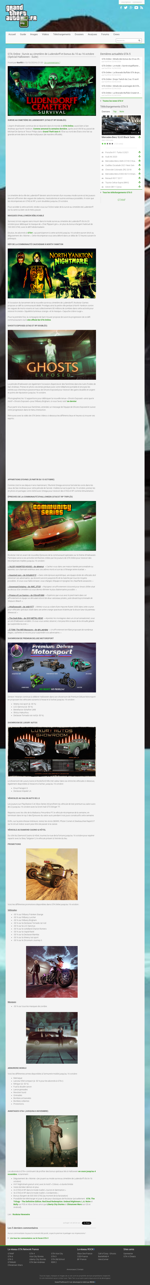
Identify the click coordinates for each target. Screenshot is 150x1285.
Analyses (92, 34)
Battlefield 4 (103, 1256)
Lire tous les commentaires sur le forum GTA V (29, 1238)
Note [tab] (122, 111)
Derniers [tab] (106, 111)
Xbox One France (84, 1253)
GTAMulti (12, 1262)
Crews (116, 34)
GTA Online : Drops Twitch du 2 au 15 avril (120, 79)
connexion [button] (137, 2)
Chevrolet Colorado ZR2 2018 (118, 169)
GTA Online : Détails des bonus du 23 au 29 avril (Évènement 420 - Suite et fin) (121, 59)
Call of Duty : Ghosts (107, 1253)
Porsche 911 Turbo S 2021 (117, 152)
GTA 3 (53, 1256)
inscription (126, 2)
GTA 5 (10, 1259)
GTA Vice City (57, 1253)
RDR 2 (54, 1262)
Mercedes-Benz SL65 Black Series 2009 (122, 137)
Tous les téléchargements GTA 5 (117, 192)
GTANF (122, 199)
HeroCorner (103, 1259)
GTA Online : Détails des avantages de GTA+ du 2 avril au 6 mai (121, 86)
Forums (105, 34)
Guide (23, 34)
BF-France (81, 1259)
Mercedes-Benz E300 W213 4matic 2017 (123, 174)
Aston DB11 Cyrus (113, 187)
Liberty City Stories (37, 1259)
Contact (80, 1269)
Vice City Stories (36, 1256)
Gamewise (128, 1253)
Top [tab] (114, 111)
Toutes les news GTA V (113, 101)
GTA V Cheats (129, 1256)
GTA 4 (32, 1253)
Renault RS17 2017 (113, 178)
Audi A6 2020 (111, 157)
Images (34, 34)
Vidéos (45, 34)
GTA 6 (10, 1256)
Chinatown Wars (15, 1265)
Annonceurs (71, 1269)
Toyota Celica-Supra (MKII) (117, 182)
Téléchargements (61, 34)
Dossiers (79, 34)
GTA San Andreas (37, 1262)
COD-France (82, 1256)
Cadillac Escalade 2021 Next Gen (119, 165)
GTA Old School (58, 1259)
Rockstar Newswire (21, 1214)
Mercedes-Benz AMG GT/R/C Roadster (122, 161)
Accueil (12, 34)
